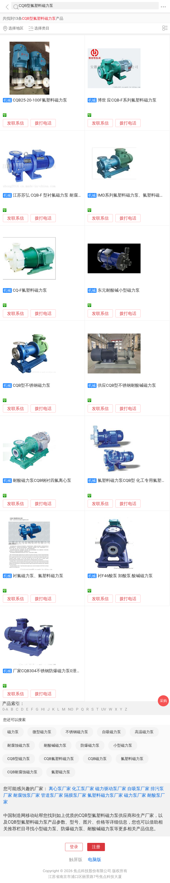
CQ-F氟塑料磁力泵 (30, 290)
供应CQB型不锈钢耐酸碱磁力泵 (127, 385)
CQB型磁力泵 (18, 758)
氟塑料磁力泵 (132, 758)
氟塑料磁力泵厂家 (105, 795)
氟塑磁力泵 (60, 772)
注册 (96, 846)
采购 (163, 701)
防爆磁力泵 (90, 745)
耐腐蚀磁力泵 (18, 745)
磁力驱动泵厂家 (110, 788)
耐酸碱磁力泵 (55, 745)
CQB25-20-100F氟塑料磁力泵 (40, 100)
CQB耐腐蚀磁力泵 (22, 772)
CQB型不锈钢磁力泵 (31, 385)
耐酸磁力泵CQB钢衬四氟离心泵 (42, 480)
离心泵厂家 (60, 788)
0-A (5, 709)
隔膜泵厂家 (75, 795)
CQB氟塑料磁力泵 (59, 758)
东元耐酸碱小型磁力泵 (119, 290)
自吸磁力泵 (111, 732)
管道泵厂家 (52, 795)
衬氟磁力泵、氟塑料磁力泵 (38, 575)
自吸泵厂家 (138, 788)
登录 (74, 846)
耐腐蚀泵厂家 (26, 795)
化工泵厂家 (83, 788)
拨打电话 (43, 123)
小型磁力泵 (122, 745)
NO (70, 709)
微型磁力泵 (42, 732)
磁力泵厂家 (135, 795)
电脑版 (94, 859)
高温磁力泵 (144, 732)
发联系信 (15, 123)
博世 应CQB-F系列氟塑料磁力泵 (127, 100)
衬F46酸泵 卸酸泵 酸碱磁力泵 (125, 575)
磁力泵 (13, 732)
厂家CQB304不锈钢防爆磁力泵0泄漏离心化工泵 (57, 670)
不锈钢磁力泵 (77, 732)
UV (103, 709)
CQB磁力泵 (97, 758)
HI (43, 709)
